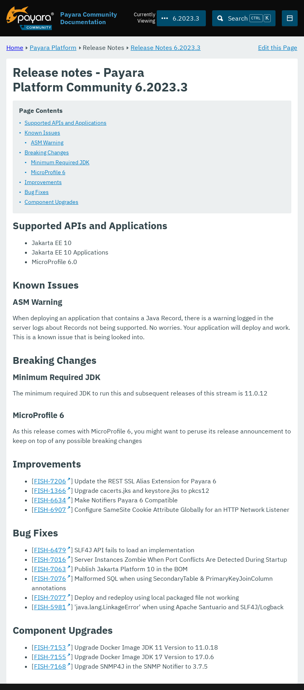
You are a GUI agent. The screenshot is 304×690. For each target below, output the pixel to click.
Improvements (43, 182)
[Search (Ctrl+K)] (244, 18)
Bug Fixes (37, 192)
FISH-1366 (50, 490)
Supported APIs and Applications (65, 122)
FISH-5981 (50, 607)
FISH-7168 (50, 666)
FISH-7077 (50, 597)
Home (14, 47)
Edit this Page (277, 47)
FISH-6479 (50, 550)
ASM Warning (47, 142)
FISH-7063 (50, 569)
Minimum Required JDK (60, 162)
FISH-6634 (50, 500)
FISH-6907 (50, 509)
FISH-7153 (50, 647)
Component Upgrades (51, 201)
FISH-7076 (50, 578)
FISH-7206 (50, 481)
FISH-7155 (50, 657)
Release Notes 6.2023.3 (166, 47)
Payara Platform (53, 47)
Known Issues (42, 132)
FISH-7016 (50, 559)
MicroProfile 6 (48, 172)
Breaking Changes (47, 152)
